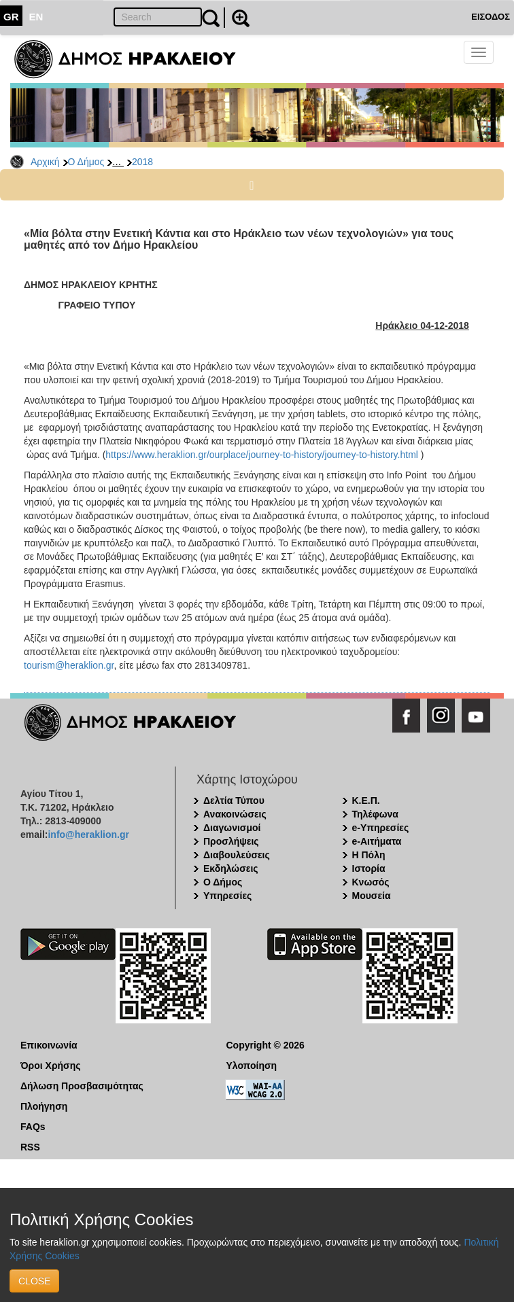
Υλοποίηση (251, 1065)
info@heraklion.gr (88, 834)
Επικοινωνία (49, 1045)
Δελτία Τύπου (233, 800)
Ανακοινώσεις (235, 814)
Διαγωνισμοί (231, 827)
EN (36, 16)
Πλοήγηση (43, 1106)
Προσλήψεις (231, 841)
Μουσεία (371, 895)
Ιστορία (369, 868)
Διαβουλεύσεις (236, 854)
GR (11, 16)
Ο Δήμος (86, 161)
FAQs (33, 1126)
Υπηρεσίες (227, 895)
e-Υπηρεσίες (380, 827)
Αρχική (45, 161)
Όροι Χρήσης (50, 1065)
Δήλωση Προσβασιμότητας (81, 1085)
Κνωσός (371, 882)
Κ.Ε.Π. (366, 800)
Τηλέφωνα (375, 814)
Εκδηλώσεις (230, 868)
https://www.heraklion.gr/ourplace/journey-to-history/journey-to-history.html (261, 454)
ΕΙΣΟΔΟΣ (490, 17)
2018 (142, 161)
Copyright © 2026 (265, 1045)
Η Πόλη (369, 854)
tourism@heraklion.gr (69, 665)
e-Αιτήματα (377, 841)
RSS (30, 1147)
